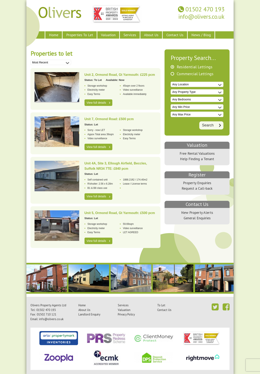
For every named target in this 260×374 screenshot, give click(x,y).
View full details (96, 102)
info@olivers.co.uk (201, 17)
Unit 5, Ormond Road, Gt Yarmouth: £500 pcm (119, 213)
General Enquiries (197, 218)
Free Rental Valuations (197, 153)
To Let (161, 305)
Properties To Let (79, 35)
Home (53, 35)
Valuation (108, 35)
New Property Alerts (197, 212)
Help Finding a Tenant (197, 159)
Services (130, 35)
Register (197, 175)
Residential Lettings (194, 67)
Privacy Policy (126, 314)
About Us (151, 35)
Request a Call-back (197, 188)
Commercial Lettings (195, 74)
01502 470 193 (204, 9)
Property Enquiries (197, 182)
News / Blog (201, 35)
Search (207, 125)
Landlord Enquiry (89, 314)
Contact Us (174, 35)
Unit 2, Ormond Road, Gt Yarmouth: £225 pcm (119, 74)
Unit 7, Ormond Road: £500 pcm (109, 119)
